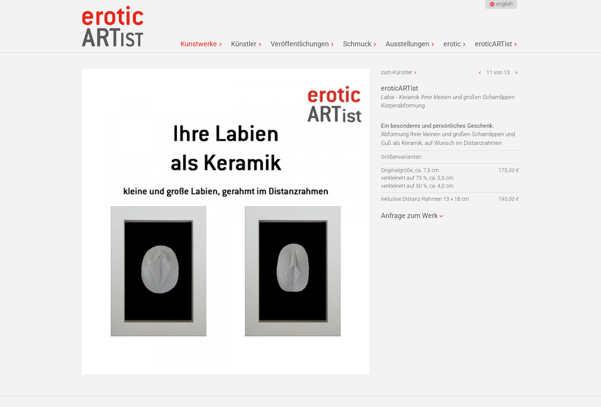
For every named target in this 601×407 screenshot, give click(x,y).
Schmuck (357, 44)
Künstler (243, 44)
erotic (452, 44)
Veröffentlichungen (300, 44)
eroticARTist (493, 44)
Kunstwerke (199, 44)
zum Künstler (396, 72)
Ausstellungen (407, 44)
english (504, 4)
